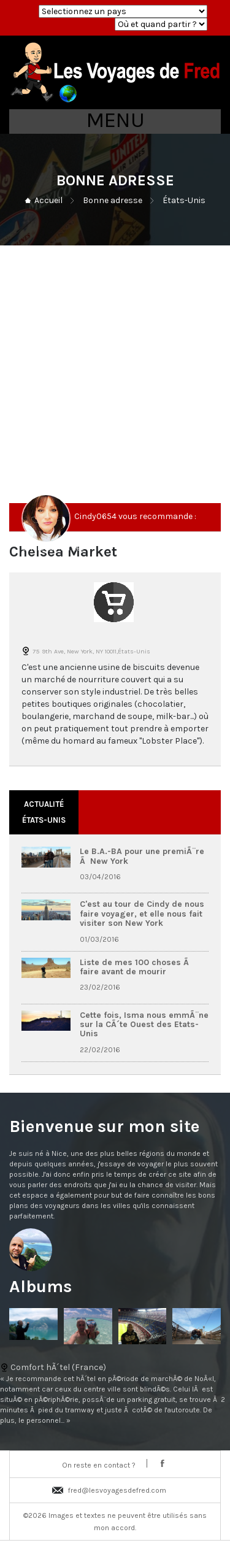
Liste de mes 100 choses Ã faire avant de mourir (135, 967)
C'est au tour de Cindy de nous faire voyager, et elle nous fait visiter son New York (142, 913)
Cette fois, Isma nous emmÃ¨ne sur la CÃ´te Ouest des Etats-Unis (144, 1024)
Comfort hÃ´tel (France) (115, 1394)
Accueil (48, 200)
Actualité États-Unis (44, 812)
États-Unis (184, 200)
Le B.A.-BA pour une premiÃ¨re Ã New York (142, 856)
